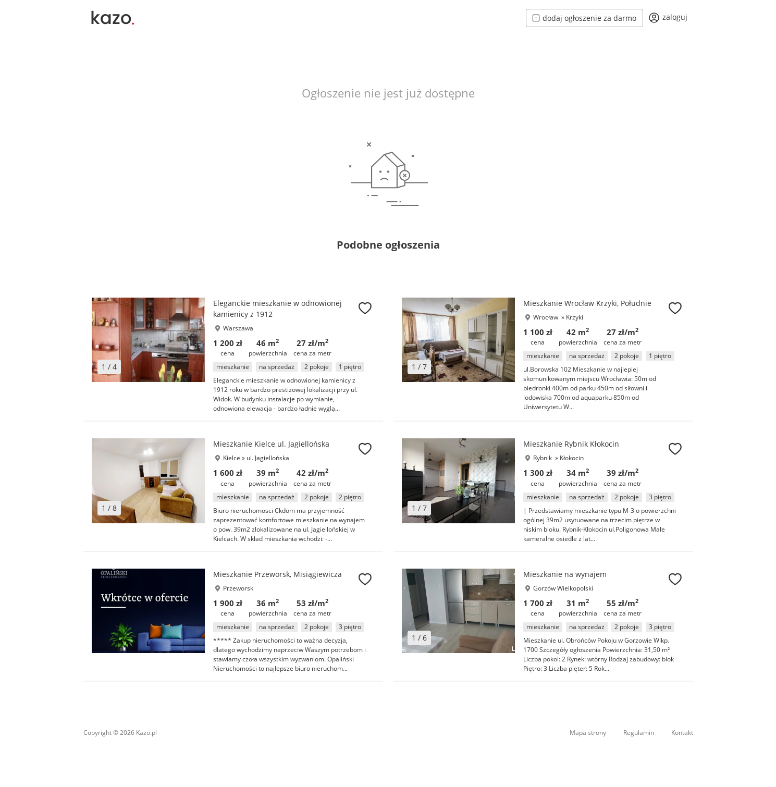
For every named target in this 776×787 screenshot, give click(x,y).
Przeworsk (238, 588)
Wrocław (545, 317)
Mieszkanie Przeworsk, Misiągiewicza (277, 574)
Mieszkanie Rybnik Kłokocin (571, 444)
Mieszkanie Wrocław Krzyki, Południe (587, 303)
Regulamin (638, 732)
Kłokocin (572, 457)
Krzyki (574, 317)
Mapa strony (588, 732)
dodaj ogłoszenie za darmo (584, 18)
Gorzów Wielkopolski (563, 588)
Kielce (231, 457)
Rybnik (542, 457)
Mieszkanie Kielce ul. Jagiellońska (271, 444)
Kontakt (682, 732)
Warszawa (238, 328)
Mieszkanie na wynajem (565, 574)
